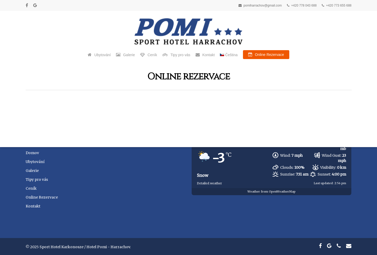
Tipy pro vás (37, 179)
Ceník (31, 188)
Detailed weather (209, 183)
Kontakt (33, 206)
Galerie (32, 170)
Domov (32, 152)
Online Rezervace (42, 197)
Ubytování (35, 161)
